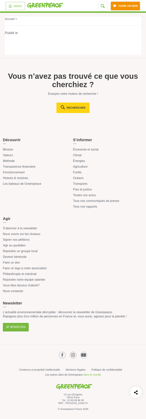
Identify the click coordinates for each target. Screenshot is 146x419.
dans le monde (92, 374)
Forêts (77, 172)
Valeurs (8, 155)
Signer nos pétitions (16, 239)
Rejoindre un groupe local (20, 251)
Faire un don (11, 262)
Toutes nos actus (84, 195)
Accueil (10, 19)
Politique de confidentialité (106, 369)
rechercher (76, 107)
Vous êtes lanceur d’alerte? (21, 285)
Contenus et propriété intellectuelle (39, 369)
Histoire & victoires (15, 178)
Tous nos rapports (85, 206)
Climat (77, 155)
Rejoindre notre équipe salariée (24, 279)
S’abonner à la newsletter (20, 228)
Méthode (9, 161)
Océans (78, 178)
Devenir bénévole (15, 256)
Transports (80, 183)
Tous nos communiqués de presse (96, 200)
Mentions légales (76, 369)
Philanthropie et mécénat (19, 274)
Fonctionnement (14, 172)
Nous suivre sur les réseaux (21, 234)
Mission (8, 149)
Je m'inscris (16, 327)
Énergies (79, 161)
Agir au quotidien (14, 245)
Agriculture (80, 166)
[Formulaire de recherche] (103, 6)
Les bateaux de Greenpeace (22, 183)
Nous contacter (13, 291)
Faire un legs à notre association (25, 268)
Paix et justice (82, 189)
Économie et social (85, 149)
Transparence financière (19, 166)
